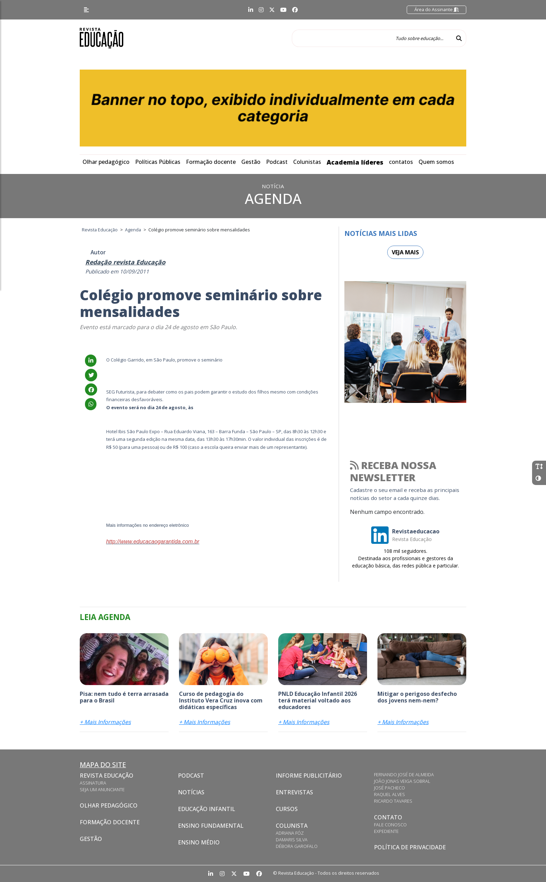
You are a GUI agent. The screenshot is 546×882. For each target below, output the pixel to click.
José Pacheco (389, 788)
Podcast (277, 162)
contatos (401, 162)
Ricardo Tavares (393, 801)
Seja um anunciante (102, 789)
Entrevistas (294, 792)
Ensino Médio (199, 842)
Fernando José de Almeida (404, 774)
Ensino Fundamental (210, 825)
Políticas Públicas (157, 162)
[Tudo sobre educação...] (372, 38)
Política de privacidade (410, 847)
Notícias (191, 792)
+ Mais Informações (105, 722)
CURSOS (287, 809)
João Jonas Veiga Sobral (402, 781)
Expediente (386, 831)
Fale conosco (390, 824)
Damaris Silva (291, 839)
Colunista (291, 825)
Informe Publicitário (309, 775)
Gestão (250, 162)
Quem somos (436, 162)
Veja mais (405, 252)
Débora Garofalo (297, 846)
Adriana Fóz (290, 833)
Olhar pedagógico (106, 162)
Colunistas (307, 162)
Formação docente (211, 162)
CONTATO (388, 817)
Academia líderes (355, 162)
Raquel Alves (389, 794)
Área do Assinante (436, 9)
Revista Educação (106, 775)
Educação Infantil (206, 809)
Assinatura (93, 783)
